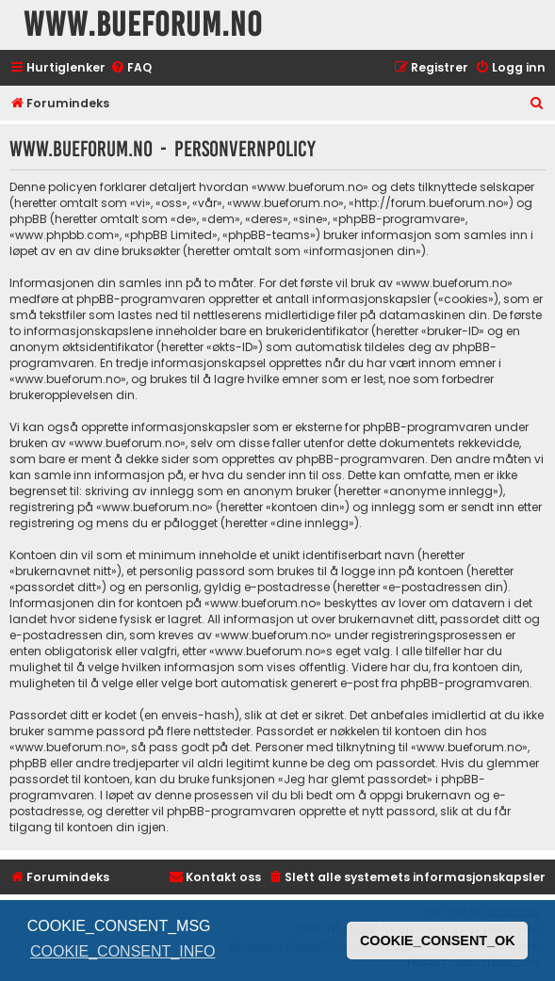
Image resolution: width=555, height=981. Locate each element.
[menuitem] (131, 68)
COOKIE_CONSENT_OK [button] (437, 940)
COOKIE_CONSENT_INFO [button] (122, 951)
